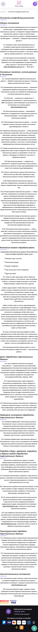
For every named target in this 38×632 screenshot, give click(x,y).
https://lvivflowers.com (12, 67)
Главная (2, 12)
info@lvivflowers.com (10, 506)
